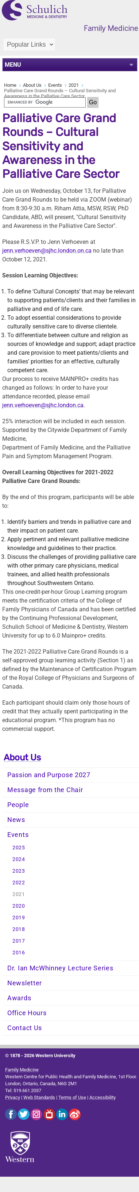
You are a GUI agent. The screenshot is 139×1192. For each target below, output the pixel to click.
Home (10, 85)
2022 (18, 883)
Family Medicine (22, 1069)
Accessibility (102, 1097)
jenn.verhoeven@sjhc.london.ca (43, 405)
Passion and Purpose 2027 (48, 775)
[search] (45, 102)
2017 (18, 941)
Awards (19, 998)
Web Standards (39, 1097)
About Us (32, 85)
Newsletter (24, 983)
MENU (13, 64)
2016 (18, 953)
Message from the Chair (45, 790)
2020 (18, 906)
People (18, 805)
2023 (18, 871)
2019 (18, 918)
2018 (18, 929)
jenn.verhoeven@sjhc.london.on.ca (47, 250)
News (16, 819)
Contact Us (24, 1028)
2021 (74, 85)
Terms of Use (72, 1097)
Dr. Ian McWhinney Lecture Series (60, 968)
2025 (18, 848)
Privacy (12, 1097)
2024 (18, 859)
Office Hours (26, 1013)
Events (55, 85)
